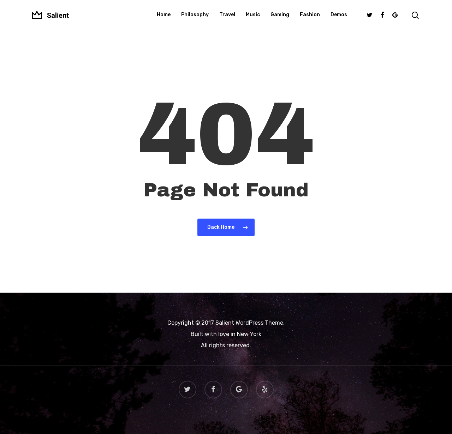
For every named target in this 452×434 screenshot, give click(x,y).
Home (164, 19)
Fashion (310, 19)
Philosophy (195, 19)
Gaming (279, 19)
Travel (227, 19)
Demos (339, 19)
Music (253, 19)
